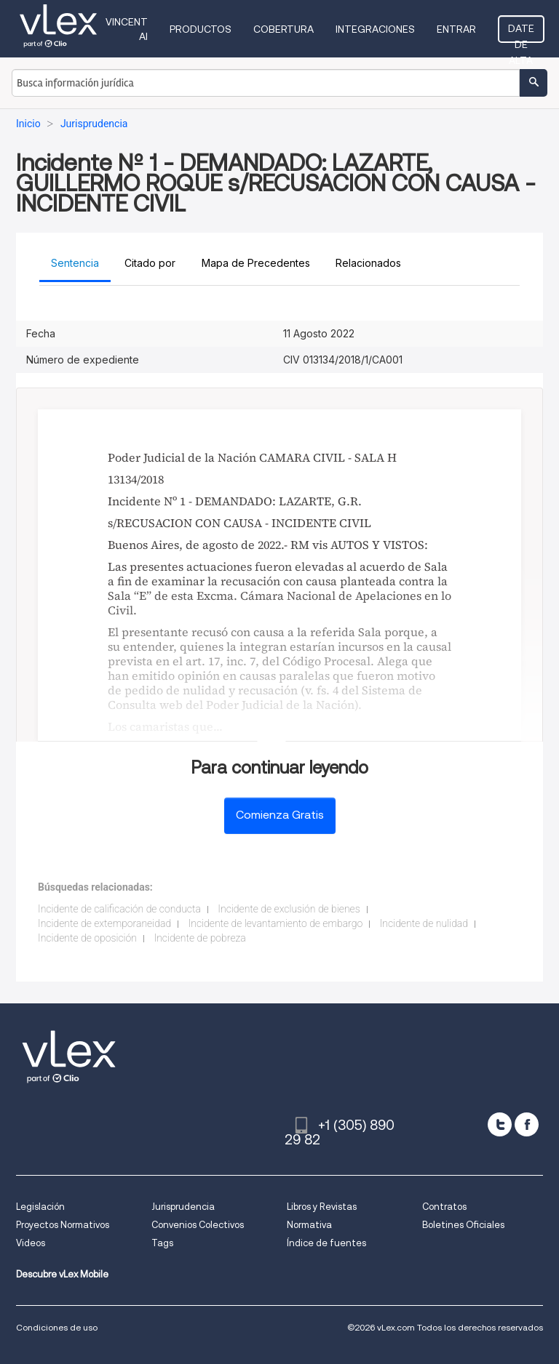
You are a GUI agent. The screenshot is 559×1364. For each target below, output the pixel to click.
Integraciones (375, 29)
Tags (162, 1242)
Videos (30, 1242)
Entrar (456, 29)
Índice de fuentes (326, 1242)
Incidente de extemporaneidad (104, 923)
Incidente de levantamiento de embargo (276, 923)
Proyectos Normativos (62, 1224)
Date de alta (521, 33)
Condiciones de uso (57, 1327)
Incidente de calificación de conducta (119, 909)
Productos (200, 29)
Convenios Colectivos (197, 1224)
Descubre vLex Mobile (62, 1274)
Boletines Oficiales (463, 1224)
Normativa (309, 1224)
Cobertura (283, 29)
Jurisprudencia (183, 1206)
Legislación (40, 1206)
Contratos (444, 1206)
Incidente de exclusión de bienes (289, 909)
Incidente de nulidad (424, 923)
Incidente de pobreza (199, 938)
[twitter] (500, 1124)
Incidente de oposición (87, 938)
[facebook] (527, 1124)
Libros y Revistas (322, 1206)
